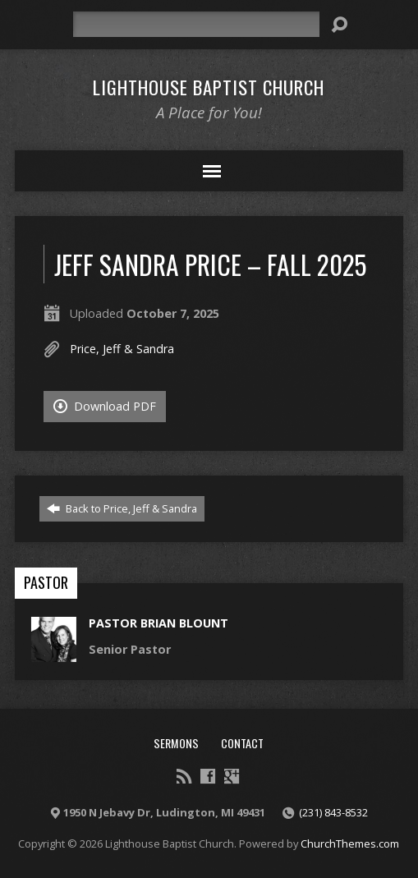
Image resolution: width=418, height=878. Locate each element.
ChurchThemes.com (350, 843)
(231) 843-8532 (333, 812)
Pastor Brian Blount (158, 623)
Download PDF (104, 406)
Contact (242, 743)
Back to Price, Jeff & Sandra (122, 508)
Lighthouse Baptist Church (208, 87)
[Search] (196, 24)
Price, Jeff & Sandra (122, 348)
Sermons (176, 743)
